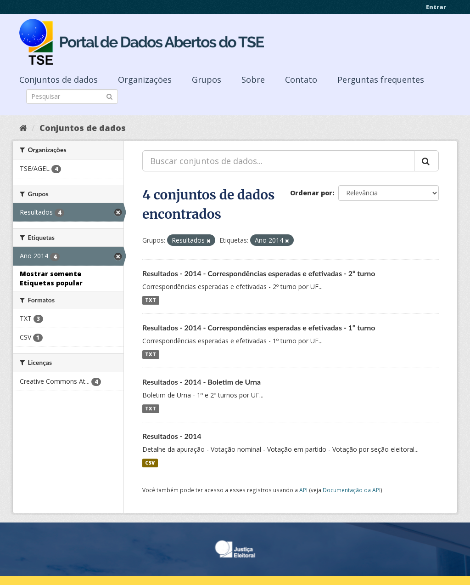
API (303, 490)
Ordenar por (311, 192)
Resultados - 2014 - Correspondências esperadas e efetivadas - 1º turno (258, 327)
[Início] (23, 127)
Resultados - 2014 (171, 436)
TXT (150, 300)
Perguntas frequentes (380, 79)
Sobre (253, 79)
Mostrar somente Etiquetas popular (51, 278)
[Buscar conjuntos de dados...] (278, 160)
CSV (150, 463)
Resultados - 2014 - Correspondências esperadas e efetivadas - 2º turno (258, 273)
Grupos (206, 79)
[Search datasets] (72, 96)
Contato (301, 79)
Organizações (145, 79)
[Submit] (109, 96)
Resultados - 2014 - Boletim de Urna (201, 381)
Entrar (436, 7)
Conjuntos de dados (58, 79)
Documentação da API (351, 490)
